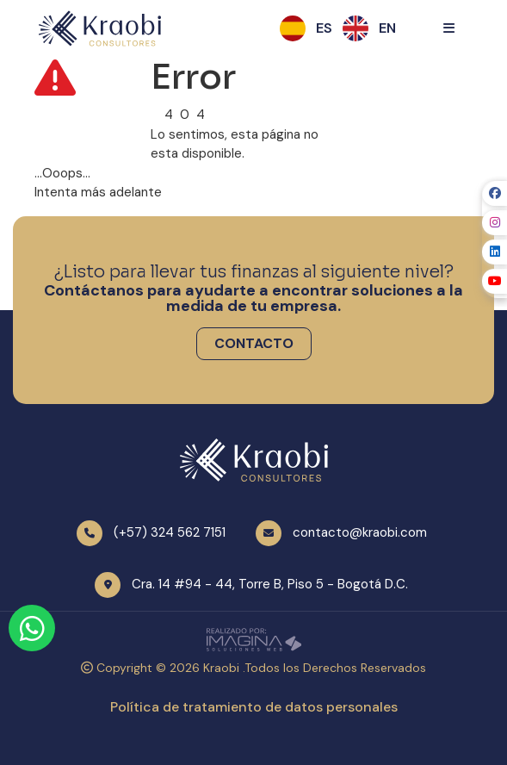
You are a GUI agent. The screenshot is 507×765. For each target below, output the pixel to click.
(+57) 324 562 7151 (170, 532)
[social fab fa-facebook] (494, 193)
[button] (324, 28)
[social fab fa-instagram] (494, 222)
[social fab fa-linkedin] (494, 251)
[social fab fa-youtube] (494, 281)
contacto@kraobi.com (360, 532)
